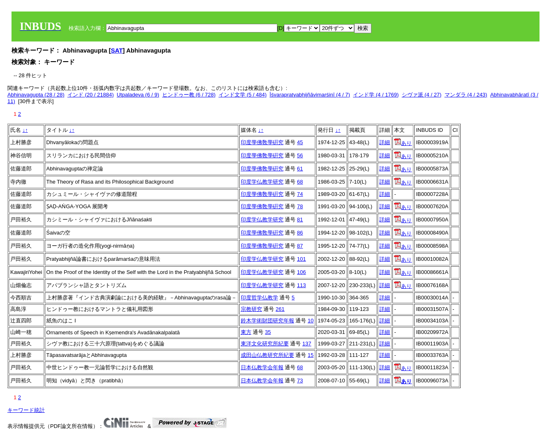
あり (403, 143)
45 (300, 142)
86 (300, 233)
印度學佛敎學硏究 (262, 142)
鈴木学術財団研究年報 (267, 320)
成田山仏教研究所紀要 (267, 355)
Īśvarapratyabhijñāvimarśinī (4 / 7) (310, 95)
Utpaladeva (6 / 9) (138, 95)
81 (300, 219)
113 (301, 285)
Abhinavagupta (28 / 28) (36, 95)
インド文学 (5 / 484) (243, 95)
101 (301, 259)
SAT (117, 50)
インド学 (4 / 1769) (376, 95)
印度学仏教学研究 (262, 182)
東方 (246, 332)
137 (306, 343)
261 (280, 309)
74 (300, 194)
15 (311, 355)
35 (268, 332)
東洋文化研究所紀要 (265, 343)
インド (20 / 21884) (90, 95)
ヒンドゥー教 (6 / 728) (189, 95)
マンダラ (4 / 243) (466, 95)
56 (300, 155)
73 (300, 380)
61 (300, 169)
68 (300, 182)
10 (311, 320)
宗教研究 (251, 309)
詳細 (384, 142)
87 (300, 246)
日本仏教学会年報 (262, 367)
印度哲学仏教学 (259, 297)
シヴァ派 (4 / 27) (422, 95)
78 (300, 206)
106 (301, 272)
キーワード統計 (26, 410)
